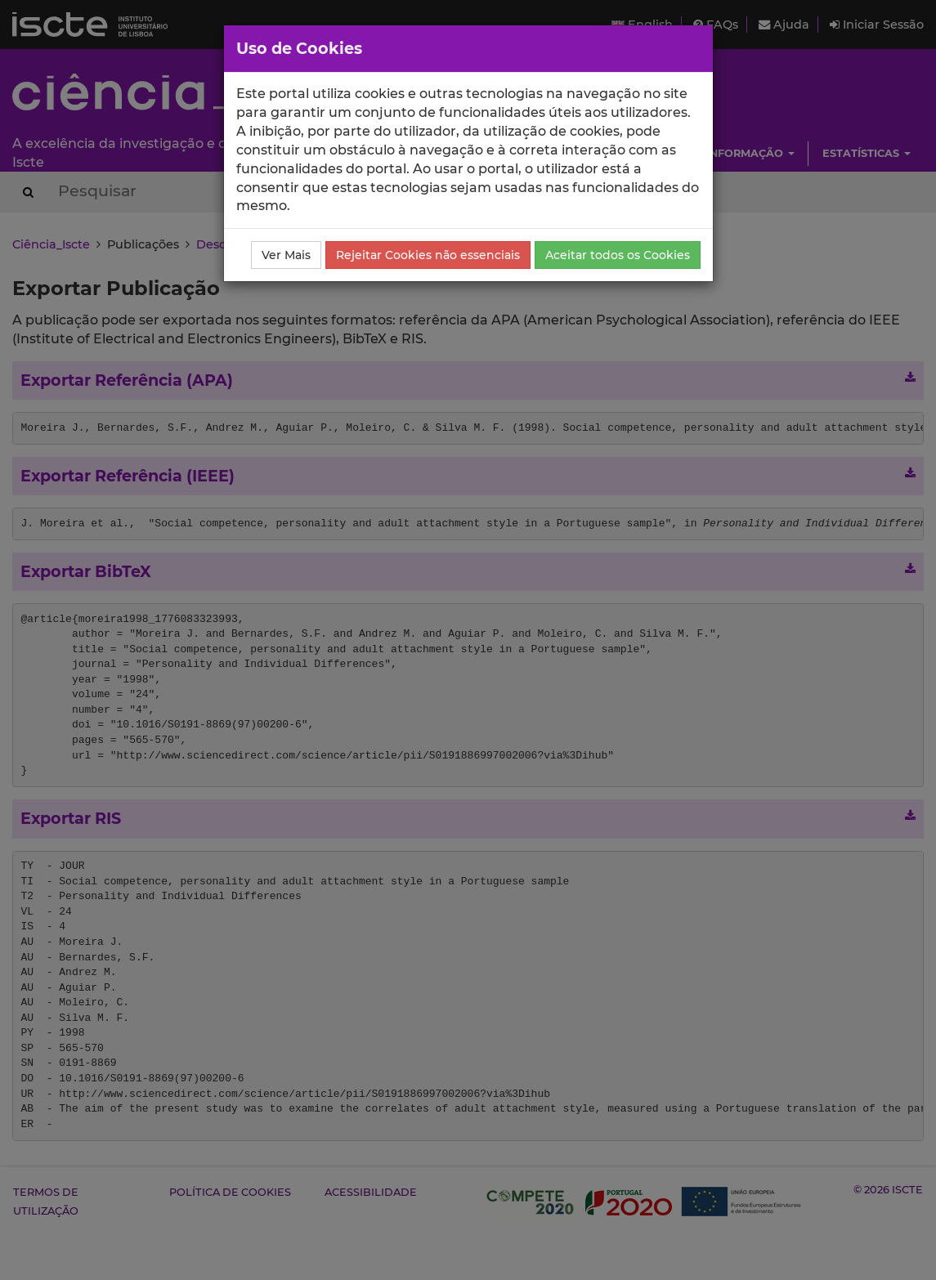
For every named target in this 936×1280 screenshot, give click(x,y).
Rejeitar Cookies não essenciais (428, 255)
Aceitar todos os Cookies (617, 255)
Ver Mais (286, 255)
